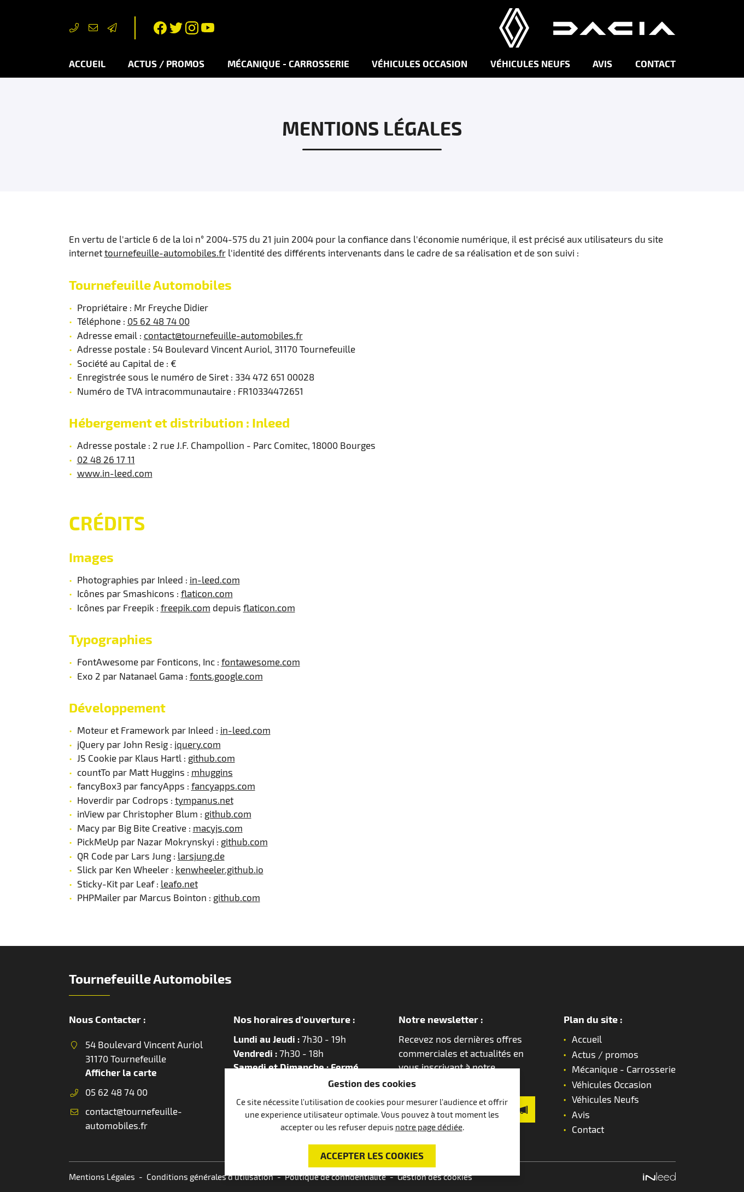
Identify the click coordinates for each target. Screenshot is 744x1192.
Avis (602, 63)
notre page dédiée (428, 1127)
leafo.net (179, 883)
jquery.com (197, 744)
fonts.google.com (226, 675)
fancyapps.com (223, 785)
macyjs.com (218, 827)
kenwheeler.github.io (219, 869)
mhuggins (212, 772)
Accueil (87, 63)
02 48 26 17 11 (106, 459)
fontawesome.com (260, 661)
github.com (211, 757)
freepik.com (185, 607)
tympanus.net (204, 799)
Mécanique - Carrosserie (288, 63)
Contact (655, 63)
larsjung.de (201, 855)
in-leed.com (215, 579)
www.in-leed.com (115, 473)
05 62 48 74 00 (158, 320)
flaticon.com (207, 593)
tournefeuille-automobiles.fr (165, 252)
